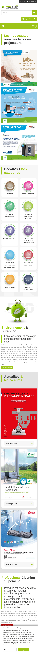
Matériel (10, 194)
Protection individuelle (9, 215)
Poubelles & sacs (9, 238)
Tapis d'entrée (10, 287)
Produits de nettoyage (28, 264)
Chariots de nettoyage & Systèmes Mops (28, 240)
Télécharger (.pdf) (19, 443)
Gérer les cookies (9, 650)
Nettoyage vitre (28, 194)
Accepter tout (23, 650)
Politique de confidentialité (24, 653)
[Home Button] (2, 26)
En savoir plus (7, 367)
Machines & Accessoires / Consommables (9, 265)
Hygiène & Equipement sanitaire (28, 216)
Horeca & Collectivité (28, 288)
